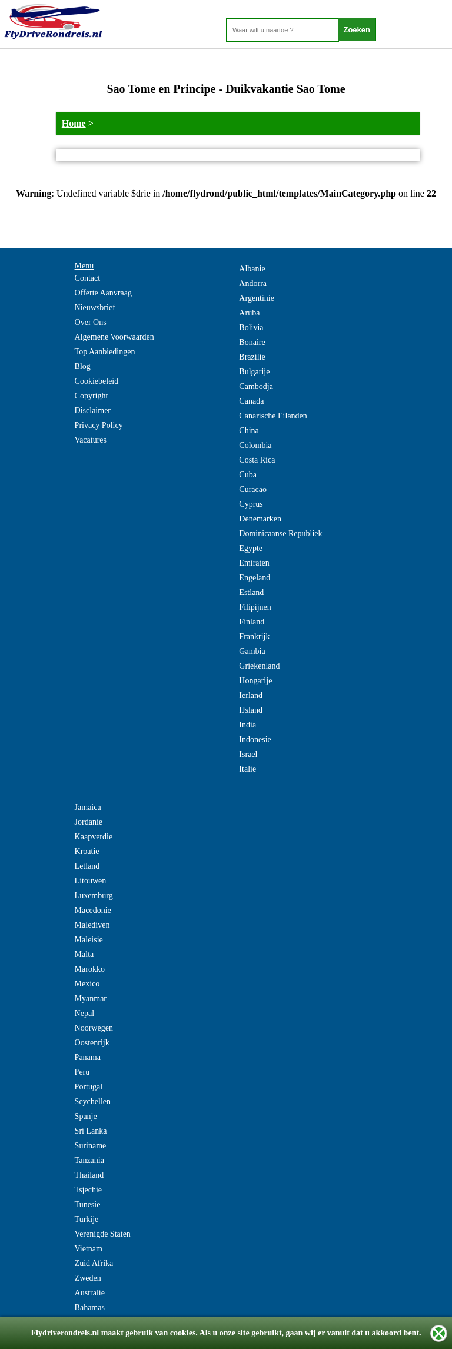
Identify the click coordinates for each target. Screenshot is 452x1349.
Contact (88, 278)
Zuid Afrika (94, 1263)
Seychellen (93, 1101)
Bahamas (90, 1307)
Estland (251, 592)
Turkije (87, 1219)
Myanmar (91, 998)
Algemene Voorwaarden (114, 337)
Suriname (91, 1145)
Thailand (89, 1175)
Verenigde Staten (103, 1234)
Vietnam (88, 1248)
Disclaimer (93, 410)
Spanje (86, 1116)
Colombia (255, 445)
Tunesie (88, 1204)
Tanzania (89, 1160)
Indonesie (255, 739)
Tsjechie (88, 1189)
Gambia (252, 651)
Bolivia (251, 327)
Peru (82, 1072)
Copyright (91, 395)
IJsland (250, 710)
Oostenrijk (92, 1042)
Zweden (88, 1278)
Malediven (92, 925)
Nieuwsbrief (95, 307)
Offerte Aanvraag (103, 292)
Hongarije (255, 680)
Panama (88, 1057)
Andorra (253, 283)
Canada (251, 401)
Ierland (250, 695)
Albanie (252, 268)
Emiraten (254, 563)
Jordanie (88, 822)
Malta (84, 954)
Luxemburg (94, 895)
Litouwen (91, 880)
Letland (87, 866)
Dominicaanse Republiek (280, 533)
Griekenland (259, 666)
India (247, 724)
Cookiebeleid (97, 381)
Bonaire (252, 342)
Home (74, 123)
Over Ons (91, 322)
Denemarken (260, 518)
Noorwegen (94, 1028)
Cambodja (256, 386)
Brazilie (252, 357)
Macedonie (93, 910)
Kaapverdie (94, 836)
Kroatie (87, 851)
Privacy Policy (99, 425)
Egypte (250, 548)
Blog (83, 366)
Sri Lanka (91, 1131)
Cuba (248, 474)
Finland (251, 621)
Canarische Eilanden (273, 415)
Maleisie (89, 939)
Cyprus (250, 504)
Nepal (84, 1013)
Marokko (90, 969)
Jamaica (88, 807)
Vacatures (91, 440)
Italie (247, 769)
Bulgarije (254, 371)
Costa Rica (257, 460)
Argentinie (256, 298)
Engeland (254, 577)
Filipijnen (255, 607)
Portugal (88, 1086)
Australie (90, 1292)
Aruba (249, 312)
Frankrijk (254, 636)
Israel (248, 754)
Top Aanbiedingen (105, 351)
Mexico (87, 983)
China (248, 430)
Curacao (253, 489)
